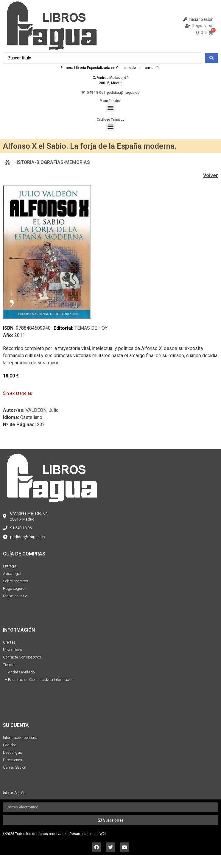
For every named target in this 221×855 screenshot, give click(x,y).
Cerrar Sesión (14, 767)
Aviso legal (12, 573)
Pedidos (10, 745)
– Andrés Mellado (19, 672)
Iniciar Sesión (14, 792)
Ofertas (9, 642)
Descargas (12, 752)
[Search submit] (211, 58)
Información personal (20, 737)
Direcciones (12, 760)
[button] (111, 107)
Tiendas (10, 664)
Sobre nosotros (15, 581)
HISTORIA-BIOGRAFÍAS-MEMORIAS (51, 162)
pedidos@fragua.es (123, 92)
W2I (102, 834)
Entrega (9, 566)
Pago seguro (13, 588)
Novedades (12, 649)
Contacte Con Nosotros (22, 657)
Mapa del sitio (15, 596)
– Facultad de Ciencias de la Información (38, 679)
